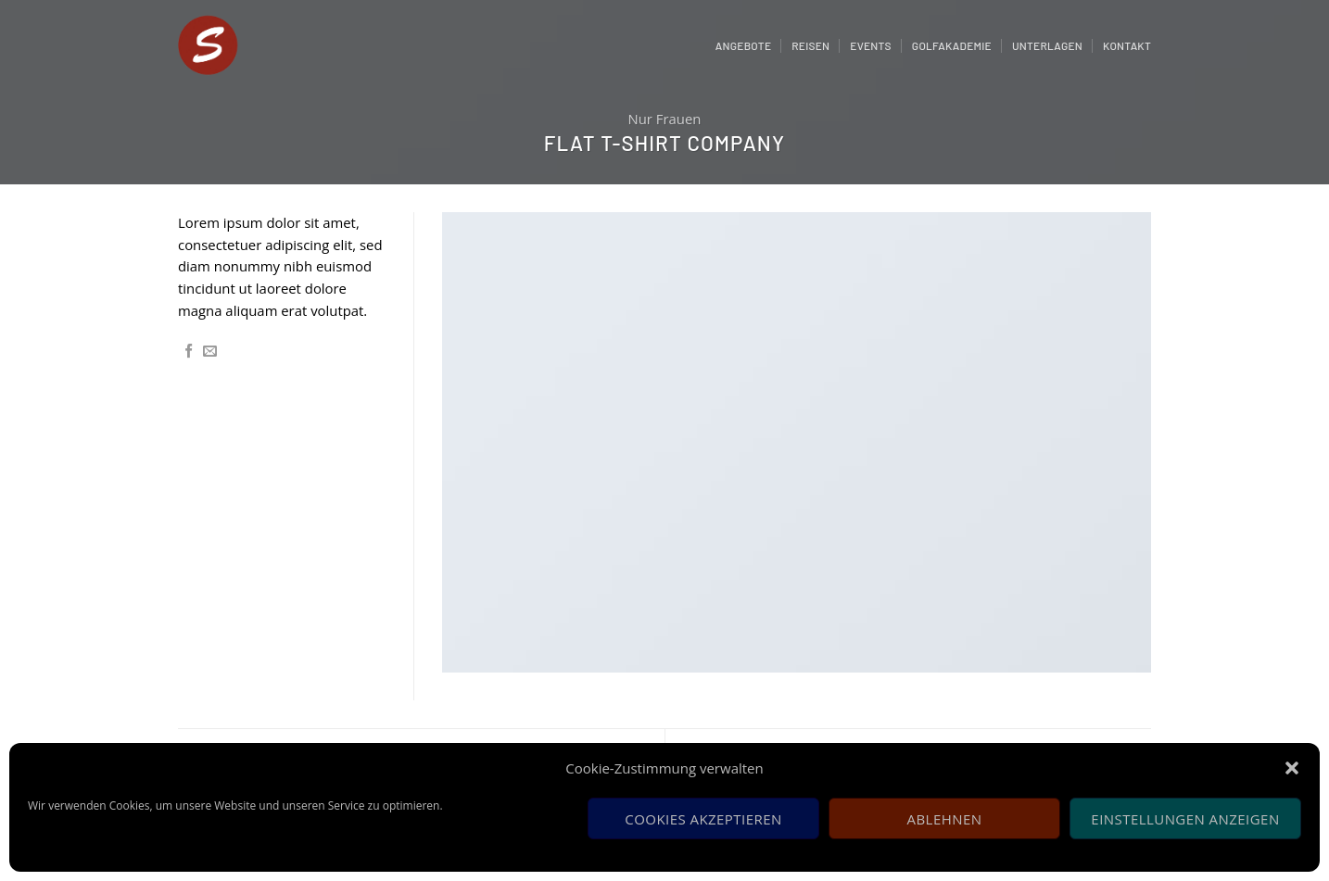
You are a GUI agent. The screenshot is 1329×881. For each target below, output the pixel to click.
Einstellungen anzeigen (1185, 819)
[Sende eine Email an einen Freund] (210, 351)
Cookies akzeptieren (703, 819)
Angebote (743, 45)
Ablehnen (944, 819)
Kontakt (1127, 45)
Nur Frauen (665, 118)
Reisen (810, 45)
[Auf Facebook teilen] (189, 351)
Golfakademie (952, 45)
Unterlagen (1047, 45)
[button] (1292, 768)
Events (871, 45)
